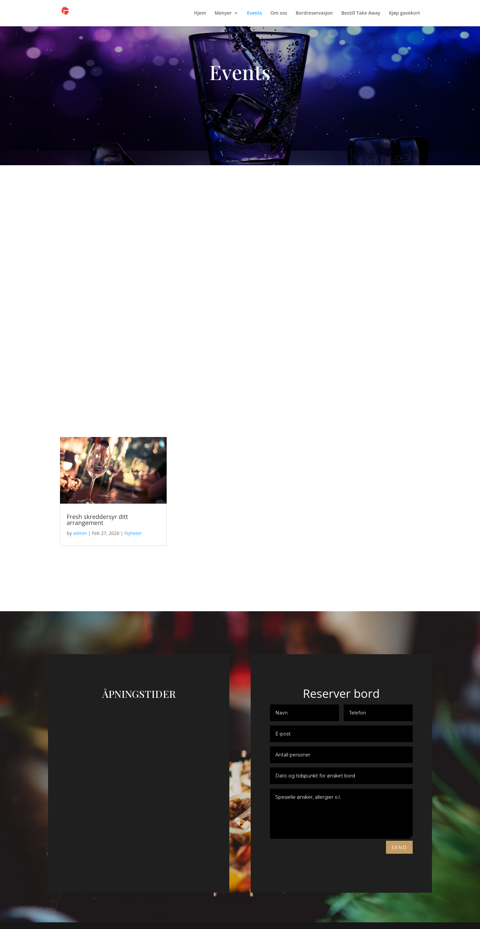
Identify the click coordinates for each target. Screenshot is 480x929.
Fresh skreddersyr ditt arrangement (97, 520)
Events (254, 13)
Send (399, 847)
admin (80, 533)
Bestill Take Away (360, 13)
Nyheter (133, 533)
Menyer (223, 13)
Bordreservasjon (314, 13)
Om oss (278, 13)
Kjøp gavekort (404, 13)
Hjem (200, 13)
